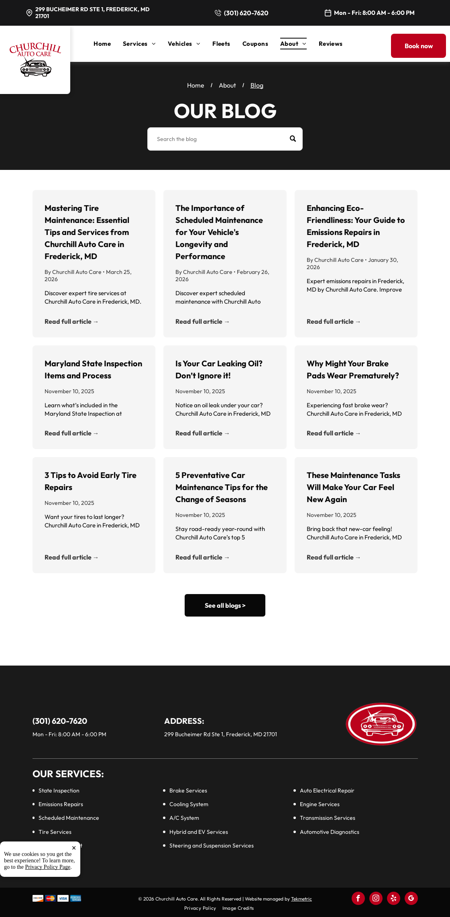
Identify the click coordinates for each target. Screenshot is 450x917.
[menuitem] (108, 43)
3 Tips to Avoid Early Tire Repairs (90, 481)
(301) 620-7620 (246, 13)
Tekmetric (301, 899)
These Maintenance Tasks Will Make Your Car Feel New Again (353, 487)
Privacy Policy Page (48, 895)
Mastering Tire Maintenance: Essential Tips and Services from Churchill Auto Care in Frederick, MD (87, 232)
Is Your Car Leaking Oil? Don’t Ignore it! (219, 369)
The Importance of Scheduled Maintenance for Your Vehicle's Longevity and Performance (219, 232)
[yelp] (393, 899)
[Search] (225, 139)
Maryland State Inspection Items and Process (93, 369)
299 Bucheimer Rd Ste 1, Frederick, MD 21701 (92, 13)
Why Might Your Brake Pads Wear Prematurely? (353, 369)
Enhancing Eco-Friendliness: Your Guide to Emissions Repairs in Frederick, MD (356, 226)
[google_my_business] (411, 899)
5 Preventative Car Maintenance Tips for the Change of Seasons (221, 487)
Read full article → (72, 321)
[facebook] (358, 899)
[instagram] (376, 899)
